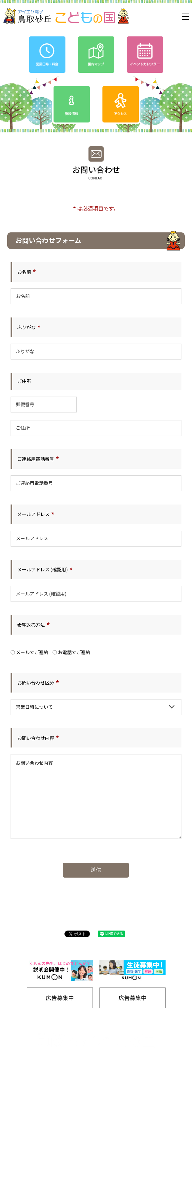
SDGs (131, 1125)
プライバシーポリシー (55, 1125)
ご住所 (24, 381)
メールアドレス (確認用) (42, 569)
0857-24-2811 (76, 1070)
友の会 (131, 1114)
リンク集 (131, 1158)
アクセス (131, 1103)
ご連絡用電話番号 (35, 459)
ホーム (55, 1092)
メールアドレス (33, 514)
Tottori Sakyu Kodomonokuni (77, 1196)
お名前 (24, 272)
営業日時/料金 (131, 1092)
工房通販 (131, 1136)
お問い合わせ (131, 1169)
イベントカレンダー (55, 1103)
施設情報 (131, 1147)
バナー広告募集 (55, 1147)
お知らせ (55, 1114)
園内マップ (55, 1136)
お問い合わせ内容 (35, 738)
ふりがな (26, 327)
